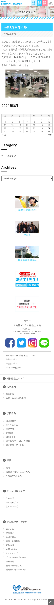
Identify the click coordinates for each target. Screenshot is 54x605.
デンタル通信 (7, 155)
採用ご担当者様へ (14, 367)
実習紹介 (10, 432)
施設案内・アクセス (15, 445)
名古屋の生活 (12, 506)
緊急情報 (10, 545)
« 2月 (4, 134)
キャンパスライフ (16, 491)
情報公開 (10, 561)
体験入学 (10, 529)
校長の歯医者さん (14, 565)
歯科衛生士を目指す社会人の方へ (21, 355)
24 (49, 128)
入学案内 (11, 386)
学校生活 (10, 498)
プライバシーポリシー (16, 557)
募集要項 (10, 394)
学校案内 (11, 413)
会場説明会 (11, 537)
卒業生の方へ (12, 359)
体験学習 (10, 428)
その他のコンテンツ (17, 521)
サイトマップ (12, 553)
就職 (9, 460)
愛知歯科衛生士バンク (16, 569)
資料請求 (10, 533)
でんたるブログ (13, 502)
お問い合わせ (12, 549)
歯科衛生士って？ (16, 378)
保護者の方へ (12, 363)
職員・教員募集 (13, 541)
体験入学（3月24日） (15, 27)
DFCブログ (11, 437)
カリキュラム (12, 424)
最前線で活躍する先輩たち (18, 471)
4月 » (50, 134)
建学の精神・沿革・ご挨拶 (18, 441)
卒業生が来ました (14, 475)
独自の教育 (11, 420)
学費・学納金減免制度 (16, 398)
